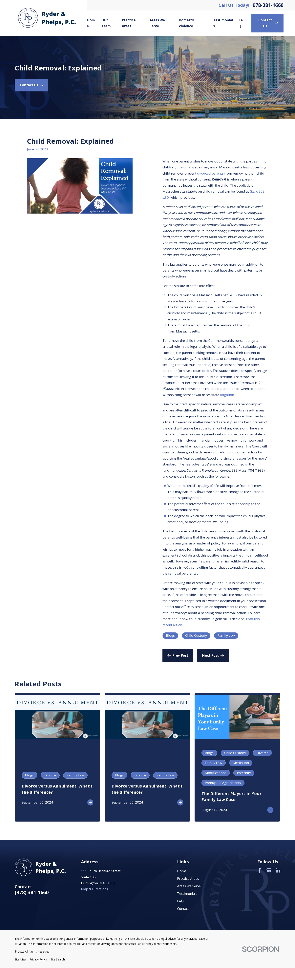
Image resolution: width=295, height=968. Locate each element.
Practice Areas (188, 878)
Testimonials (187, 893)
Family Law (226, 635)
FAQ (180, 901)
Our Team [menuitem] (106, 23)
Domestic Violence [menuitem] (187, 23)
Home (182, 871)
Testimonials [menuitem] (223, 23)
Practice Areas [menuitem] (129, 23)
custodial (184, 167)
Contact (183, 908)
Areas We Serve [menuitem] (157, 23)
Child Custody (196, 635)
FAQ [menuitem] (241, 23)
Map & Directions (94, 889)
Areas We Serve (189, 886)
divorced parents (210, 173)
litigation (227, 394)
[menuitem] (20, 959)
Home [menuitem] (91, 23)
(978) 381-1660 (32, 892)
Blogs (170, 635)
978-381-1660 (268, 5)
